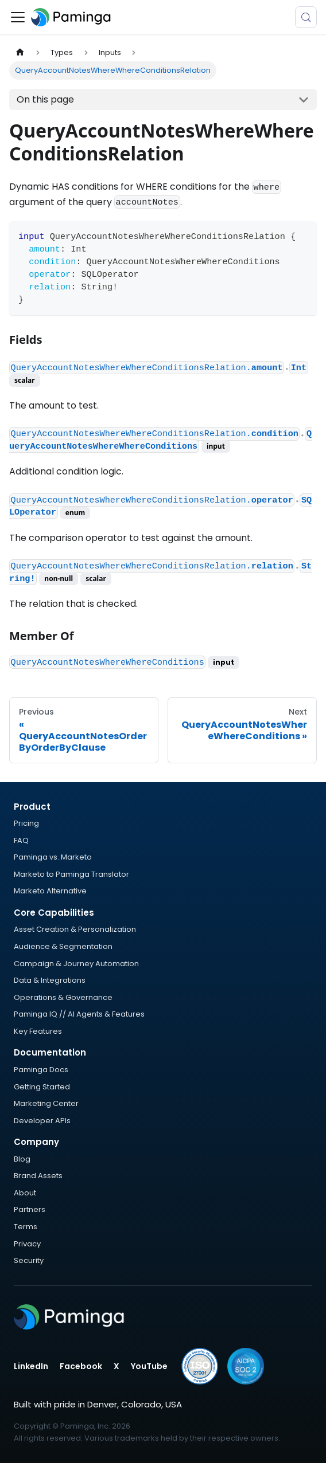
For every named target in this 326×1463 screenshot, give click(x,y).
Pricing (26, 823)
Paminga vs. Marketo (53, 857)
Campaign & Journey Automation (76, 963)
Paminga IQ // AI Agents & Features (79, 1014)
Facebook (81, 1366)
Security (29, 1260)
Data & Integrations (50, 980)
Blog (22, 1159)
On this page (45, 99)
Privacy (27, 1243)
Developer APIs (42, 1120)
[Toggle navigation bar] (17, 17)
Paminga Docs (41, 1069)
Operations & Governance (63, 997)
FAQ (21, 840)
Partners (29, 1209)
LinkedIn (31, 1366)
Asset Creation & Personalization (75, 929)
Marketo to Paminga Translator (71, 874)
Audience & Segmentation (63, 946)
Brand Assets (38, 1175)
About (25, 1192)
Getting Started (42, 1086)
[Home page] (20, 52)
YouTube (149, 1366)
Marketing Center (46, 1103)
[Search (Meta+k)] (306, 17)
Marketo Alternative (50, 890)
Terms (25, 1226)
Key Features (38, 1031)
